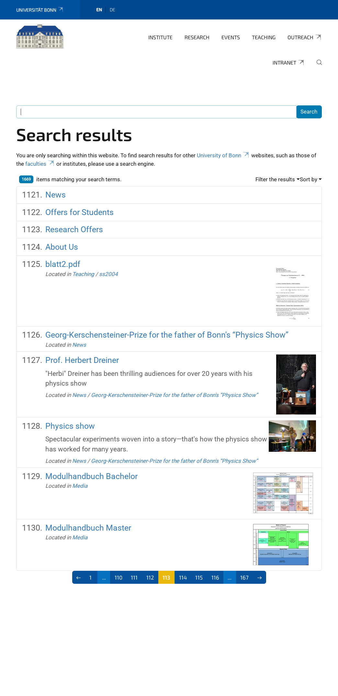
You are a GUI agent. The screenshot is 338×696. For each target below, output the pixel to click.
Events (230, 37)
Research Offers (74, 229)
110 (118, 577)
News (55, 194)
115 (199, 577)
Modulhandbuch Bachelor (91, 476)
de (112, 9)
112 (150, 577)
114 (183, 577)
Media (79, 486)
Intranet (289, 62)
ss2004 (108, 274)
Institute (160, 37)
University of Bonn (223, 155)
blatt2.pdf (62, 264)
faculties (40, 164)
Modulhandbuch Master (88, 528)
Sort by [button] (308, 179)
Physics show (70, 426)
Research (197, 37)
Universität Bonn (40, 10)
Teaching (264, 37)
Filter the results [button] (275, 179)
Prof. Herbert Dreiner (82, 360)
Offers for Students (79, 212)
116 (215, 577)
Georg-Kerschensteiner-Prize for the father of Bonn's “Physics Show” (166, 335)
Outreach (304, 37)
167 (244, 577)
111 (134, 577)
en (99, 9)
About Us (61, 247)
